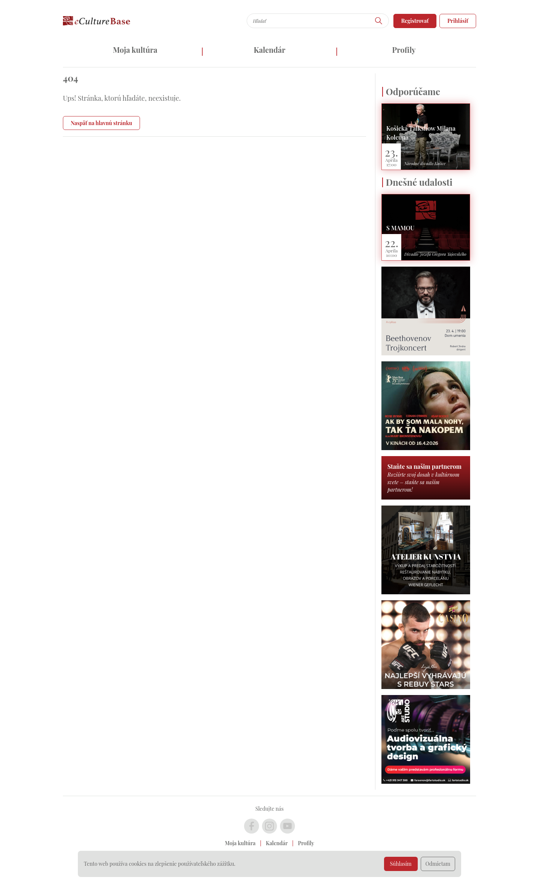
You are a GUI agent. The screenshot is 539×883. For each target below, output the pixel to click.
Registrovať (415, 20)
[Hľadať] (379, 21)
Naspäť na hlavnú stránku (101, 123)
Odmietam (438, 863)
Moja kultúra (135, 50)
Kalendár (270, 50)
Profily (404, 50)
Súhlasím (401, 863)
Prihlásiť (457, 20)
